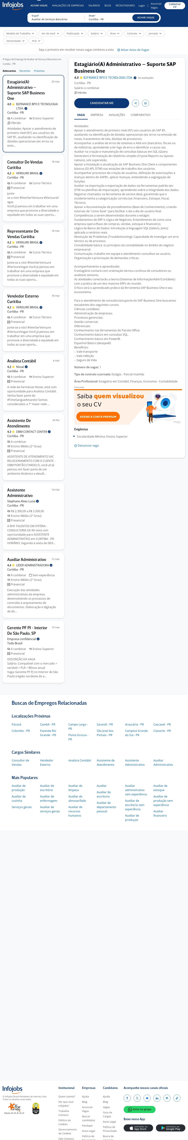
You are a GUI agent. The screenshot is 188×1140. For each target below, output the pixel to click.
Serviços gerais (22, 807)
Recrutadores (125, 5)
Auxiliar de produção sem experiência (163, 800)
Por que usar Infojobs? (66, 1103)
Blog (108, 5)
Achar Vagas (38, 5)
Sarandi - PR (105, 724)
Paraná (16, 724)
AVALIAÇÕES (117, 115)
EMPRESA (97, 115)
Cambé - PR (47, 724)
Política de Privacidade (110, 1129)
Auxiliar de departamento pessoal (106, 807)
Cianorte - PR (162, 731)
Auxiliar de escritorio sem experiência (134, 805)
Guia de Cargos (107, 1114)
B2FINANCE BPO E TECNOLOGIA (109, 77)
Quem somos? (66, 1096)
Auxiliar (102, 786)
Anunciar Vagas (156, 5)
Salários (94, 5)
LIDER (34, 565)
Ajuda (85, 1096)
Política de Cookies (64, 1122)
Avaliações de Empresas (68, 5)
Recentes (24, 71)
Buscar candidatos (88, 1118)
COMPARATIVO (140, 115)
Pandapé (87, 1125)
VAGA (81, 115)
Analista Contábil (79, 760)
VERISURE (29, 173)
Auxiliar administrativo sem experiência (136, 790)
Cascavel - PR (162, 724)
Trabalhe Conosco (63, 1113)
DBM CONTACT (33, 432)
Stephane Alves (23, 501)
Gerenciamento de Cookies (67, 1131)
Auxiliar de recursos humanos (75, 811)
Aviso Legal (88, 1131)
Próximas (39, 71)
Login (142, 5)
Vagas (106, 1107)
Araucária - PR (134, 724)
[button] (145, 17)
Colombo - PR (21, 731)
